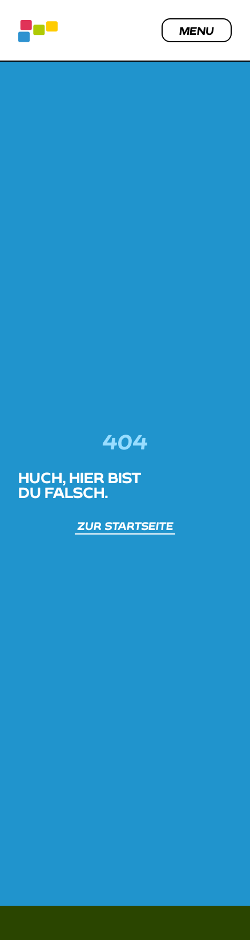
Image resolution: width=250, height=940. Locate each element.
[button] (213, 907)
